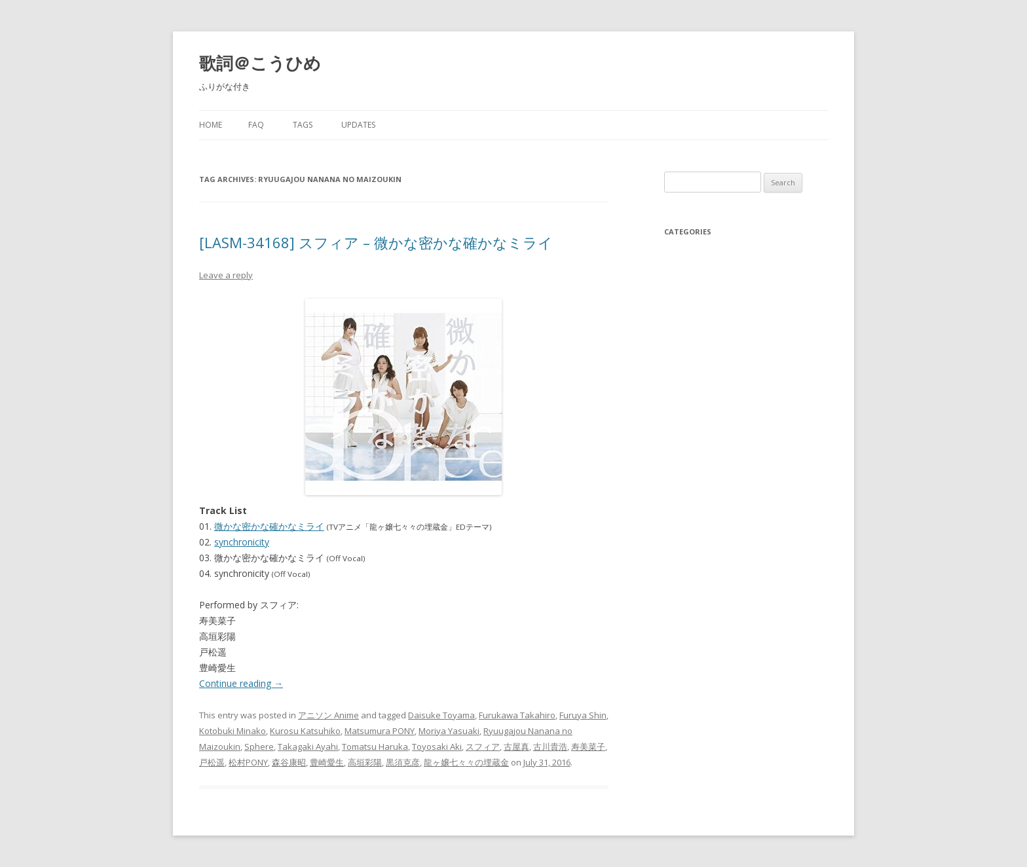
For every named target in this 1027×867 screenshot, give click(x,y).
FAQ (256, 124)
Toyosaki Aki (437, 746)
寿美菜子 (588, 746)
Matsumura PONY (380, 731)
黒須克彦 (403, 762)
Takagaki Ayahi (308, 746)
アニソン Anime (328, 715)
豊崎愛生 (327, 762)
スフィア (483, 746)
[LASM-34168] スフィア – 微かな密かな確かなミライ (376, 242)
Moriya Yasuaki (449, 731)
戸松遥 (212, 762)
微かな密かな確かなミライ (269, 526)
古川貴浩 (550, 746)
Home (210, 124)
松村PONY (248, 762)
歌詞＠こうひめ (260, 63)
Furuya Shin (583, 715)
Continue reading (241, 683)
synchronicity (241, 542)
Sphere (259, 746)
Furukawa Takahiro (517, 715)
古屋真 (516, 746)
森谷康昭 (289, 762)
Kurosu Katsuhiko (305, 731)
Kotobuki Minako (232, 731)
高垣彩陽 (365, 762)
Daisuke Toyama (441, 715)
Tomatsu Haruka (375, 746)
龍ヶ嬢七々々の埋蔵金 (466, 762)
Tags (302, 124)
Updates (358, 124)
